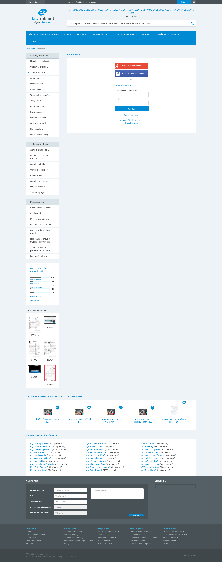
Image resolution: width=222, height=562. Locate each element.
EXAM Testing (103, 541)
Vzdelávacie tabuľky (39, 67)
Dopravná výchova (38, 256)
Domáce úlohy (36, 129)
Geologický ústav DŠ (106, 538)
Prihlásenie (184, 2)
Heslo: (117, 99)
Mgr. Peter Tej (147, 446)
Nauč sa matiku (169, 538)
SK (194, 2)
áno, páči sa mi (35, 280)
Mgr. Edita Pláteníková (40, 446)
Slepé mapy (35, 78)
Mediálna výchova (38, 213)
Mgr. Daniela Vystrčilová (41, 449)
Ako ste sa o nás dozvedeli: (41, 507)
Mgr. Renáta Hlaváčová (96, 452)
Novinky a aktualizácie (40, 61)
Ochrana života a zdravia (41, 225)
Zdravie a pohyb (37, 192)
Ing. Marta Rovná (37, 452)
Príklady (166, 544)
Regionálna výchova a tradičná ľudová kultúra (40, 240)
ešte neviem (34, 283)
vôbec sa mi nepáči (37, 291)
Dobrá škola (100, 34)
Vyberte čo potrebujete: (39, 513)
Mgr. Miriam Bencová (150, 464)
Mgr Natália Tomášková (40, 458)
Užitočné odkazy (70, 535)
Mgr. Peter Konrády (94, 470)
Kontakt (33, 41)
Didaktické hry (36, 84)
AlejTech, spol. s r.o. (70, 557)
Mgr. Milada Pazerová (95, 443)
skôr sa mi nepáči (36, 287)
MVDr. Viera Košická (150, 467)
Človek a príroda (37, 164)
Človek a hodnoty (38, 175)
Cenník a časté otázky (168, 34)
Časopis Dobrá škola (72, 532)
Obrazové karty (37, 106)
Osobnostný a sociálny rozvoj (40, 231)
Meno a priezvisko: (37, 490)
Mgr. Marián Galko (38, 455)
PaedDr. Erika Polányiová (41, 464)
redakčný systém (49, 557)
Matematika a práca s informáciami (39, 157)
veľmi (32, 276)
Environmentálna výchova (41, 208)
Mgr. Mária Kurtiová (149, 461)
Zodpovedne (168, 541)
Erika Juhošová (147, 443)
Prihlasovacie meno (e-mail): (127, 91)
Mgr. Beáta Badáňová (95, 449)
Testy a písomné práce (40, 95)
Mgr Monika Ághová (149, 452)
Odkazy (146, 34)
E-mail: (33, 496)
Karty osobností (37, 112)
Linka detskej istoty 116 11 (174, 535)
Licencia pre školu (77, 34)
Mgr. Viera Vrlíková (38, 470)
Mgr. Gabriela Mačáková (151, 455)
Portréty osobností (38, 118)
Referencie (130, 34)
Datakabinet (30, 48)
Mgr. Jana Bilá (36, 461)
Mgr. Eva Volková (148, 470)
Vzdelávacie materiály (35, 535)
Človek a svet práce (39, 181)
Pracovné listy (36, 89)
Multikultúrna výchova (39, 219)
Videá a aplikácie (37, 72)
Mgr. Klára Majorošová (95, 464)
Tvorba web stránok (33, 557)
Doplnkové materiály (39, 135)
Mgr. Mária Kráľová (94, 446)
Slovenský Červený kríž (107, 532)
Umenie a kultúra (37, 187)
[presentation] (112, 505)
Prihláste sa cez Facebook (133, 74)
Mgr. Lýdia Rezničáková (96, 461)
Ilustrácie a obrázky (38, 123)
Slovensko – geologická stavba (143, 538)
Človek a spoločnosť (39, 170)
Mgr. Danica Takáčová (95, 455)
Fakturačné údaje (33, 541)
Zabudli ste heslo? (131, 115)
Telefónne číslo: (36, 502)
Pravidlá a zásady (137, 541)
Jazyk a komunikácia (39, 150)
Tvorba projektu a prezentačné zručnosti (40, 249)
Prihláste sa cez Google (132, 66)
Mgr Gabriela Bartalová (151, 458)
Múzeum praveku (104, 544)
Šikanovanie (135, 535)
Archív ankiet (34, 300)
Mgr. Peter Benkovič (39, 467)
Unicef (99, 535)
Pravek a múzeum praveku (141, 544)
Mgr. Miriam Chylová (150, 449)
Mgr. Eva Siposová (38, 443)
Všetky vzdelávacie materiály (45, 34)
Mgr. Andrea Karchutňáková (98, 467)
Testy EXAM (35, 101)
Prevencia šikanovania (173, 532)
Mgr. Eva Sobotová (94, 458)
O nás (116, 34)
